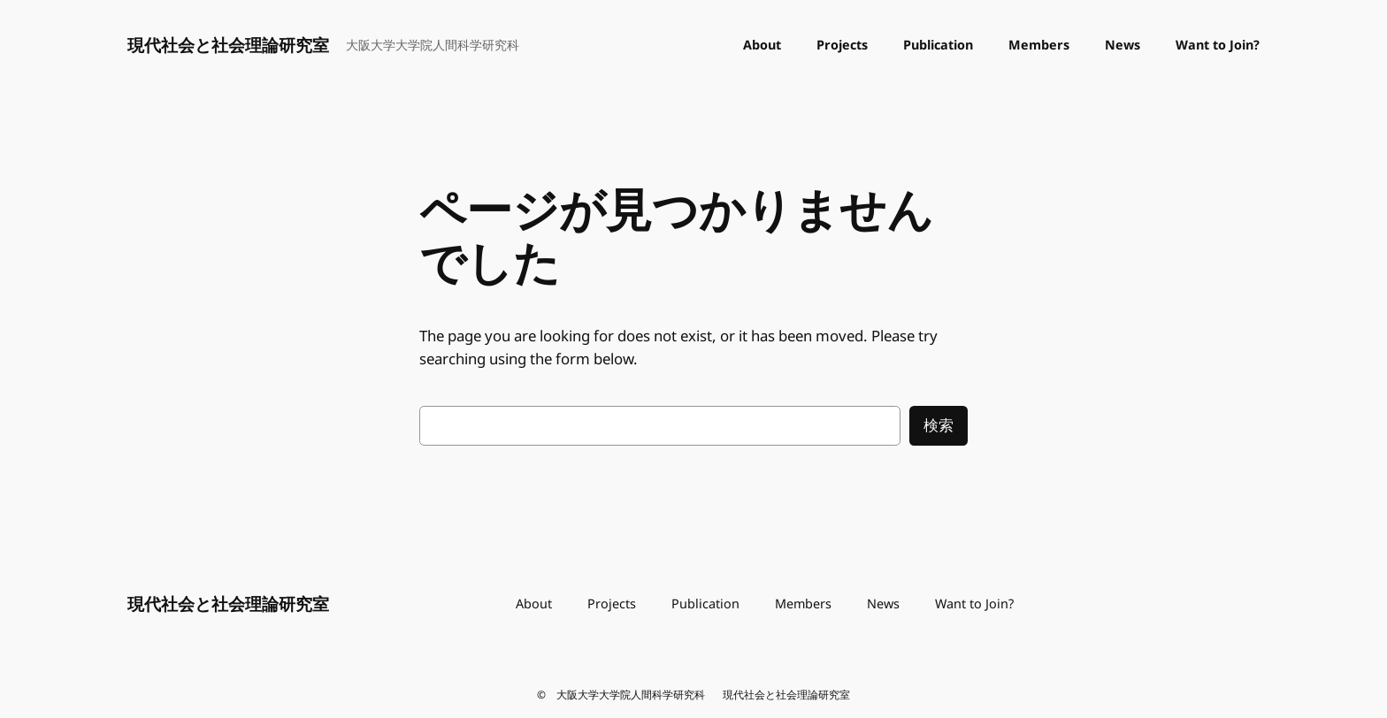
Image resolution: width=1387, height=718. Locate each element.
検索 (938, 425)
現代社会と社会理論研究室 (228, 45)
